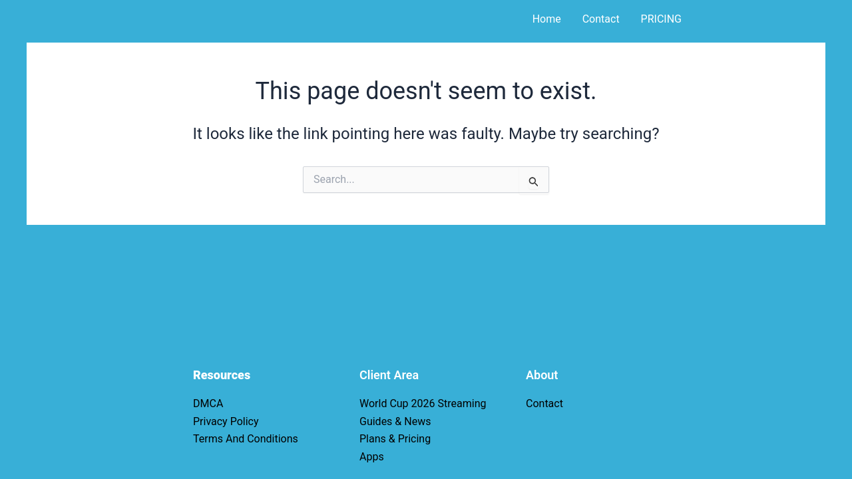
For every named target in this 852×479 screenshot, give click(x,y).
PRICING (661, 19)
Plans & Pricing (395, 438)
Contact (601, 19)
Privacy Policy (226, 421)
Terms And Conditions (245, 438)
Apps (371, 456)
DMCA (208, 403)
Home (546, 19)
